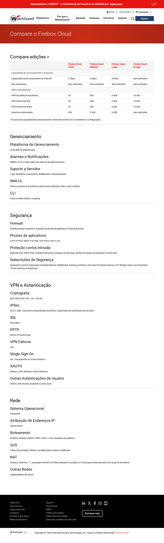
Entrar (112, 12)
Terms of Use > (123, 533)
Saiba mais (116, 4)
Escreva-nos (92, 513)
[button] (132, 18)
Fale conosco (125, 12)
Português (143, 12)
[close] (154, 4)
